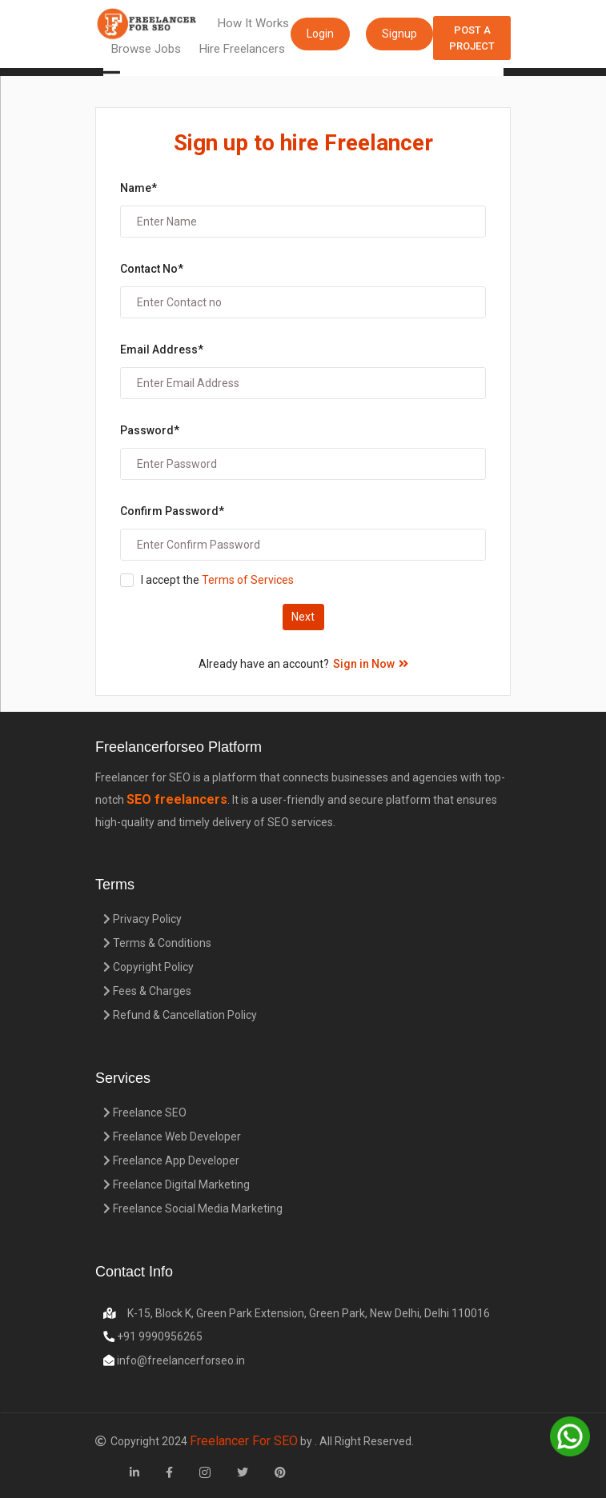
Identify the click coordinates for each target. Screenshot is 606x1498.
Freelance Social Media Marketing (193, 1208)
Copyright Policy (148, 967)
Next (303, 616)
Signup (399, 33)
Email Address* (161, 349)
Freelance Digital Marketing (176, 1184)
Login (320, 33)
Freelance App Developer (171, 1160)
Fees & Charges (147, 991)
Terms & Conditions (157, 943)
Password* (149, 430)
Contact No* (151, 268)
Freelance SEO (145, 1112)
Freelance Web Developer (172, 1136)
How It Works (253, 23)
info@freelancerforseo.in (179, 1360)
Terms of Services (246, 579)
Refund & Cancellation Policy (180, 1015)
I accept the (217, 579)
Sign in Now (370, 663)
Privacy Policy (142, 919)
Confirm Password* (172, 511)
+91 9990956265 (158, 1336)
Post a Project (472, 38)
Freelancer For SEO (244, 1440)
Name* (138, 188)
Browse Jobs (146, 49)
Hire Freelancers (242, 49)
